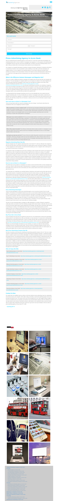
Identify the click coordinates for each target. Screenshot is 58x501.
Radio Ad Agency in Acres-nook (14, 469)
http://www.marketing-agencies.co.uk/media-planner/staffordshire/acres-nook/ (23, 222)
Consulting (9, 495)
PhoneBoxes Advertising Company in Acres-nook (17, 481)
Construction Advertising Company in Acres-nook (17, 486)
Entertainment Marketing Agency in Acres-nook (17, 484)
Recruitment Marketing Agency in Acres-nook (17, 490)
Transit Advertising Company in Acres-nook (16, 480)
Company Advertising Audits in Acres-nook (16, 497)
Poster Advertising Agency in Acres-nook (16, 473)
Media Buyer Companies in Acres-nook (14, 491)
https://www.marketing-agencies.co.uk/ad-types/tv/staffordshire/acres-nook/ (36, 256)
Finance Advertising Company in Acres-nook (16, 487)
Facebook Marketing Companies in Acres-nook (17, 477)
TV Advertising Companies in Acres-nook (16, 471)
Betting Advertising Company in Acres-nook (16, 485)
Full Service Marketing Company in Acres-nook (16, 494)
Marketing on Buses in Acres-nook (14, 478)
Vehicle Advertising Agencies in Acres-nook (16, 489)
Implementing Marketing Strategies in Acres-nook (17, 498)
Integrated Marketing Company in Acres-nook (16, 467)
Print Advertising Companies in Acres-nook (16, 472)
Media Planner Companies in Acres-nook (15, 493)
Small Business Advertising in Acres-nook (15, 499)
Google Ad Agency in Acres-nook (14, 476)
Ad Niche (8, 482)
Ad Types (8, 468)
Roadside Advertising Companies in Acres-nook (17, 474)
